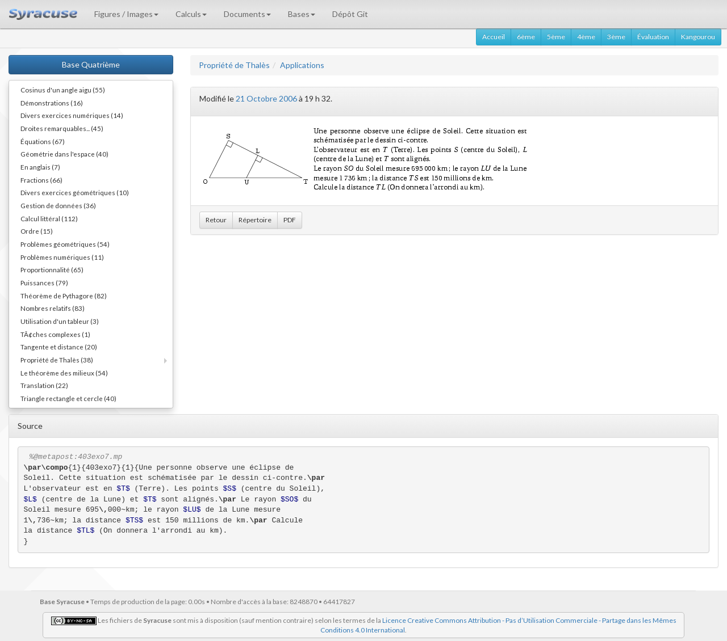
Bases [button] (301, 14)
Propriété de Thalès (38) (56, 360)
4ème (586, 36)
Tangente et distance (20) (58, 347)
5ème (556, 36)
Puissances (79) (44, 282)
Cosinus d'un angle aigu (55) (62, 90)
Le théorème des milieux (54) (64, 373)
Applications (302, 65)
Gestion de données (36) (58, 205)
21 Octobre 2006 (266, 98)
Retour (216, 220)
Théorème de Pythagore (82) (63, 296)
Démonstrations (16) (51, 103)
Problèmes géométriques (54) (65, 244)
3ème (616, 36)
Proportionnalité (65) (51, 269)
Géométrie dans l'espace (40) (64, 154)
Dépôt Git (350, 14)
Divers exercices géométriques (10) (74, 192)
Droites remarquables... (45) (61, 128)
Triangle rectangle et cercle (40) (68, 398)
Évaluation (653, 36)
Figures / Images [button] (126, 14)
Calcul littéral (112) (49, 218)
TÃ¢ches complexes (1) (55, 334)
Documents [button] (247, 14)
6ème (526, 36)
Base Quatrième (91, 64)
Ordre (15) (36, 231)
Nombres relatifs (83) (52, 308)
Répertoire (255, 220)
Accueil (493, 36)
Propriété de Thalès (234, 65)
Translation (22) (44, 385)
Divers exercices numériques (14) (71, 115)
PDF (289, 220)
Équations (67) (42, 141)
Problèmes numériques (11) (62, 257)
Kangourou (698, 36)
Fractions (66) (41, 180)
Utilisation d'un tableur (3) (59, 321)
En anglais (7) (40, 167)
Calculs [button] (191, 14)
